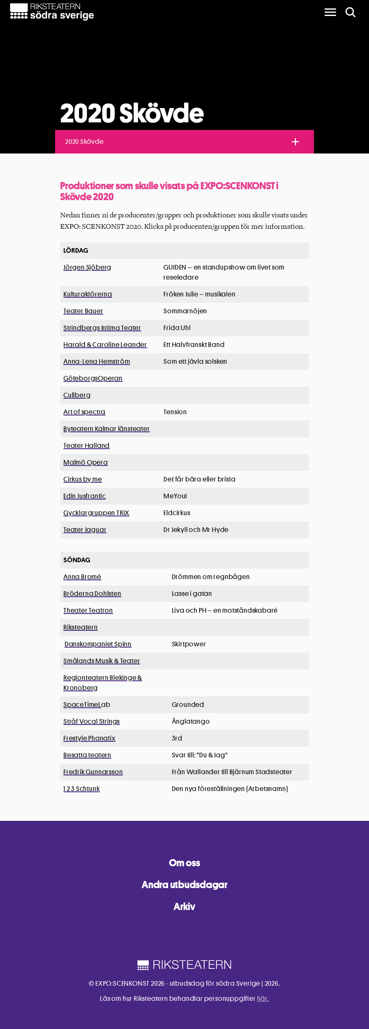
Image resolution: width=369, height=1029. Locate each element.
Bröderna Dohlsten (92, 593)
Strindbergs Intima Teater (102, 327)
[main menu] (330, 12)
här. (263, 998)
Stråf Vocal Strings (91, 721)
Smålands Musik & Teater (101, 660)
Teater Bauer (83, 311)
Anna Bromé (82, 576)
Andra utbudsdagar (184, 884)
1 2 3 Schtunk (81, 788)
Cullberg (76, 395)
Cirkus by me (82, 479)
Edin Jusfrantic (84, 496)
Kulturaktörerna (87, 294)
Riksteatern (80, 627)
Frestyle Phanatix (89, 738)
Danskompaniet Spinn (98, 644)
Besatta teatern (87, 755)
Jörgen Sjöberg (87, 267)
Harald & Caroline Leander (105, 344)
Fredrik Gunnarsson (93, 771)
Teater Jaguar (84, 529)
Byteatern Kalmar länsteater (106, 428)
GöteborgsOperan (93, 378)
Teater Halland (86, 445)
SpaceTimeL (82, 704)
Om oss (184, 862)
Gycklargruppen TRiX (96, 512)
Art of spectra (84, 411)
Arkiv (184, 906)
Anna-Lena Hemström (96, 361)
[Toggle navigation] (295, 141)
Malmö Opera (85, 462)
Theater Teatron (88, 610)
